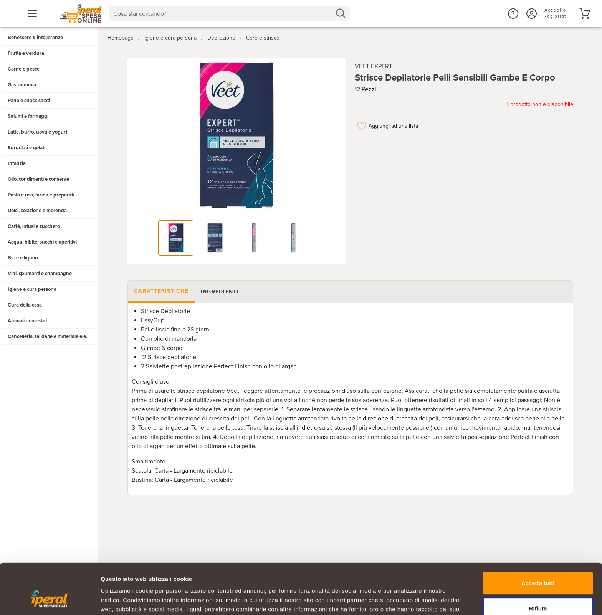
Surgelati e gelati (26, 148)
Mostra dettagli (404, 600)
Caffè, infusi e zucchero (34, 226)
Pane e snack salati (29, 100)
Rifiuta (538, 565)
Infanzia (17, 163)
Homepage (121, 38)
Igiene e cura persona (32, 289)
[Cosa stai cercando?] (223, 13)
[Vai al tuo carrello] (583, 13)
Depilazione (221, 38)
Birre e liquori (23, 258)
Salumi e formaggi (28, 116)
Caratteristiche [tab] (161, 291)
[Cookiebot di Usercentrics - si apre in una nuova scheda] (49, 600)
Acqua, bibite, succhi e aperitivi (42, 242)
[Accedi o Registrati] (530, 13)
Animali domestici (27, 321)
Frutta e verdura (26, 53)
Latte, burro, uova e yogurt (37, 132)
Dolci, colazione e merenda (37, 211)
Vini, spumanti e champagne (40, 273)
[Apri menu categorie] (32, 13)
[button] (512, 13)
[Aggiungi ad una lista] (362, 126)
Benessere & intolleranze (35, 38)
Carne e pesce (24, 69)
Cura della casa (25, 305)
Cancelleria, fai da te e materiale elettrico (52, 336)
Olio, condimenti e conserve (38, 179)
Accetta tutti (538, 539)
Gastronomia (22, 85)
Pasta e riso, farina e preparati (41, 195)
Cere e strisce (263, 38)
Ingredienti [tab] (219, 292)
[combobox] (229, 13)
